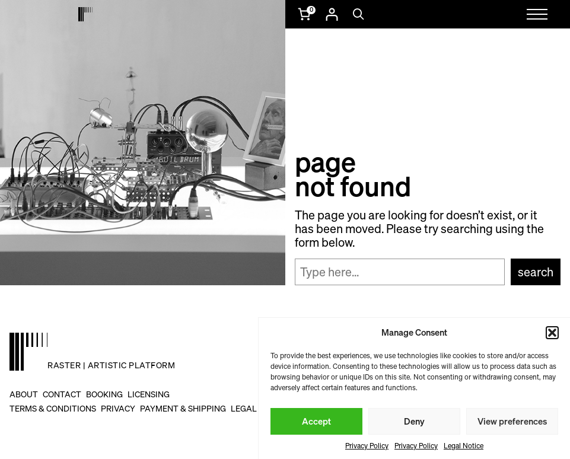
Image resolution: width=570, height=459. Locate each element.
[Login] (331, 14)
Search (535, 272)
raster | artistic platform (111, 365)
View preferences (512, 421)
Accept (316, 421)
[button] (552, 333)
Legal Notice (463, 445)
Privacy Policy (367, 445)
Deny (414, 421)
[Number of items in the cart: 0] (305, 14)
